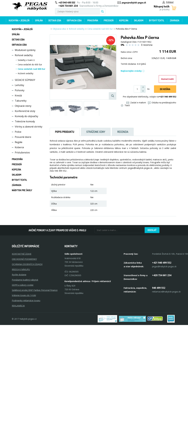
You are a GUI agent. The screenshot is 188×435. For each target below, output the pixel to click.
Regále (18, 142)
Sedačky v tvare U (26, 60)
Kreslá (18, 95)
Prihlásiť (168, 2)
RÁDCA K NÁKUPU (21, 269)
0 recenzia (146, 44)
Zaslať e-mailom (136, 102)
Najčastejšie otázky (133, 70)
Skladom (138, 20)
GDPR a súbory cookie (22, 285)
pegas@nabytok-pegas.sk (134, 2)
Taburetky (20, 100)
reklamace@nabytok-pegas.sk (166, 291)
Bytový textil (156, 20)
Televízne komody (25, 121)
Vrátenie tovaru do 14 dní (24, 295)
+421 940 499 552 (66, 2)
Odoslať (151, 230)
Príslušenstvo (22, 152)
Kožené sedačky (25, 73)
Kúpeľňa (123, 20)
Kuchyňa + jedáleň (19, 20)
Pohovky (19, 90)
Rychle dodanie (19, 274)
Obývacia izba (74, 20)
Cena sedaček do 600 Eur (30, 64)
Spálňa (39, 20)
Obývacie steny (23, 105)
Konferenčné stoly (25, 111)
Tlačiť (125, 105)
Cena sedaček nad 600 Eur (31, 69)
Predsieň (108, 20)
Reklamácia (18, 305)
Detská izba (54, 20)
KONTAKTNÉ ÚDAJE (21, 253)
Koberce (19, 147)
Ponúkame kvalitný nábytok (25, 279)
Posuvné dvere (23, 137)
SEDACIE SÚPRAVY (25, 80)
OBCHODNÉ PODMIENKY (24, 259)
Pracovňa (92, 20)
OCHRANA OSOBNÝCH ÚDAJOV (27, 264)
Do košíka (165, 89)
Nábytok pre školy (22, 190)
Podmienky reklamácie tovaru (26, 300)
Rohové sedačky (24, 55)
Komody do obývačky (26, 116)
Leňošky (19, 85)
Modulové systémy (25, 50)
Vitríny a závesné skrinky (28, 126)
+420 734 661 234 (161, 275)
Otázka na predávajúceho (162, 102)
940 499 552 (158, 287)
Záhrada (174, 20)
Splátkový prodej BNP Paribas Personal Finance (35, 290)
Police (18, 131)
